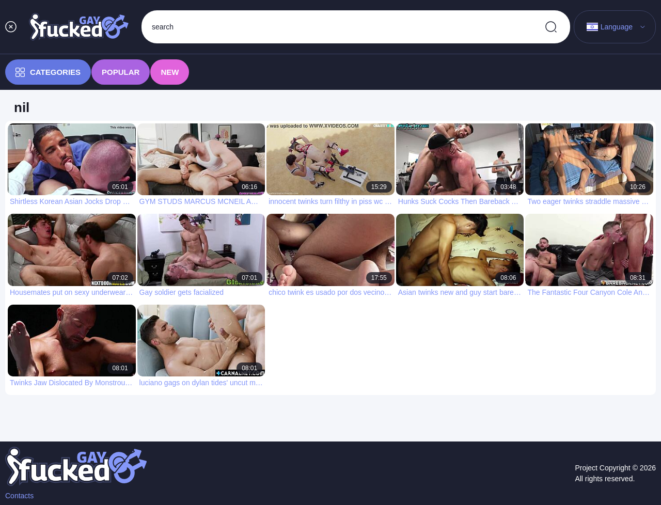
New (170, 72)
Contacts (19, 496)
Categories (48, 72)
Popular (120, 72)
